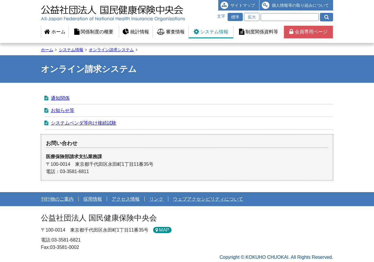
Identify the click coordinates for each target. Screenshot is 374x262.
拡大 (252, 17)
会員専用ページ (308, 31)
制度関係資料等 (258, 31)
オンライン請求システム (111, 49)
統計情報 (136, 31)
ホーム (54, 31)
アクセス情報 (126, 198)
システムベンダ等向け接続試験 (83, 122)
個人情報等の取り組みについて (300, 5)
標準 (235, 17)
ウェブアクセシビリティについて (208, 198)
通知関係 (60, 98)
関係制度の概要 (93, 31)
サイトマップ (243, 5)
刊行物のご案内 (57, 198)
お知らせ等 (62, 110)
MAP (164, 229)
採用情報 (92, 198)
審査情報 (171, 31)
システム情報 (211, 31)
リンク (156, 198)
